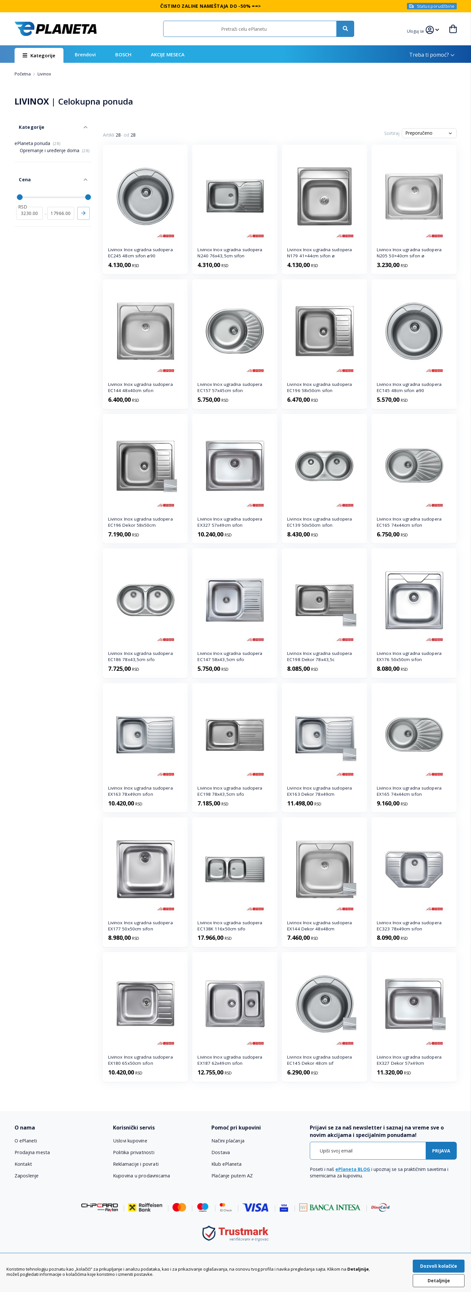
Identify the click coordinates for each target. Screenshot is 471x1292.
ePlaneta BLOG (352, 1169)
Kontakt (23, 1164)
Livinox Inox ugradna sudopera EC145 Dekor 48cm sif (319, 1060)
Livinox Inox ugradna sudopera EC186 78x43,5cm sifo (140, 656)
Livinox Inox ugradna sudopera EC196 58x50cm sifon (319, 387)
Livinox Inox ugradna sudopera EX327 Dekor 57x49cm (409, 1060)
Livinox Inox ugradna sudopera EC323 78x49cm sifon (409, 926)
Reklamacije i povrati (136, 1164)
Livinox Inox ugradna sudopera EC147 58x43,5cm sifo (229, 656)
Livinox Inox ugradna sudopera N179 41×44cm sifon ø (319, 253)
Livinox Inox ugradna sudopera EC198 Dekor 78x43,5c (319, 656)
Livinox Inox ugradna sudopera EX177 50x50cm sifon (140, 926)
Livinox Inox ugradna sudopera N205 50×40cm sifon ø (409, 253)
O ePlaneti (26, 1140)
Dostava (220, 1152)
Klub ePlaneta (226, 1164)
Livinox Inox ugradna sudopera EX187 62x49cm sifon (229, 1060)
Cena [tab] (20, 168)
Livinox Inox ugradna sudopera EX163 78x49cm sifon (140, 791)
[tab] (59, 1127)
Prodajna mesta (32, 1152)
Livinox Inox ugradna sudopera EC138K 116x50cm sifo (229, 926)
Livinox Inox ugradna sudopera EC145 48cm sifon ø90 (409, 387)
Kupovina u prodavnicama (141, 1175)
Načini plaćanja (227, 1140)
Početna (23, 74)
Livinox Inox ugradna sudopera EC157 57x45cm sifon (229, 387)
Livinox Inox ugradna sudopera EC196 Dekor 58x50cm (140, 522)
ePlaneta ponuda (38, 136)
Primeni (83, 197)
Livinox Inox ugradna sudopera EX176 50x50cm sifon (409, 656)
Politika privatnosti (133, 1152)
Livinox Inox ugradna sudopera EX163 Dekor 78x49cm (319, 791)
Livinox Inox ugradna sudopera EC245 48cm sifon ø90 (140, 253)
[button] (417, 30)
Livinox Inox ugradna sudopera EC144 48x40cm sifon (140, 387)
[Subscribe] (441, 1151)
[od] (29, 197)
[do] (60, 197)
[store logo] (56, 29)
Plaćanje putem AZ (232, 1175)
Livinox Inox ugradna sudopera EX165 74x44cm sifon (409, 791)
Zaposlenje (27, 1175)
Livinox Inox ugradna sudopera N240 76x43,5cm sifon (229, 253)
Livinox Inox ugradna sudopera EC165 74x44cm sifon (409, 522)
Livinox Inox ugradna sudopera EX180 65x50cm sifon (140, 1060)
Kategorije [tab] (27, 122)
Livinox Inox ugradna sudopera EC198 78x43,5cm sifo (229, 791)
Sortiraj (391, 133)
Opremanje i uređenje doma (55, 143)
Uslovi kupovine (130, 1140)
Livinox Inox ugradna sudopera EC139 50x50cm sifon (319, 522)
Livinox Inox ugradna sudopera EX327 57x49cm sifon (229, 522)
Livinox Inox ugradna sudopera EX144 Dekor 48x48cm (319, 926)
